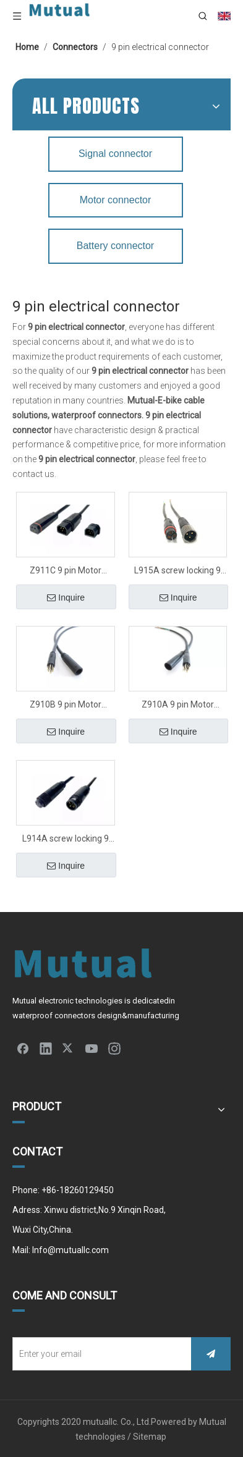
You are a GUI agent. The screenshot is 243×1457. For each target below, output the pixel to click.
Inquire (66, 597)
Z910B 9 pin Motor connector (65, 705)
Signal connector (115, 153)
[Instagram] (114, 1048)
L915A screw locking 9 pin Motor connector (177, 571)
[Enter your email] (99, 1354)
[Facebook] (23, 1048)
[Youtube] (91, 1048)
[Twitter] (69, 1048)
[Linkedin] (46, 1048)
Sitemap (150, 1437)
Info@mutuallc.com (70, 1250)
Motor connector (115, 200)
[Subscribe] (211, 1353)
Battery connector (115, 245)
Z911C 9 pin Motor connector (65, 571)
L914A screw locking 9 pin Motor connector (65, 840)
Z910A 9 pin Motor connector (178, 705)
